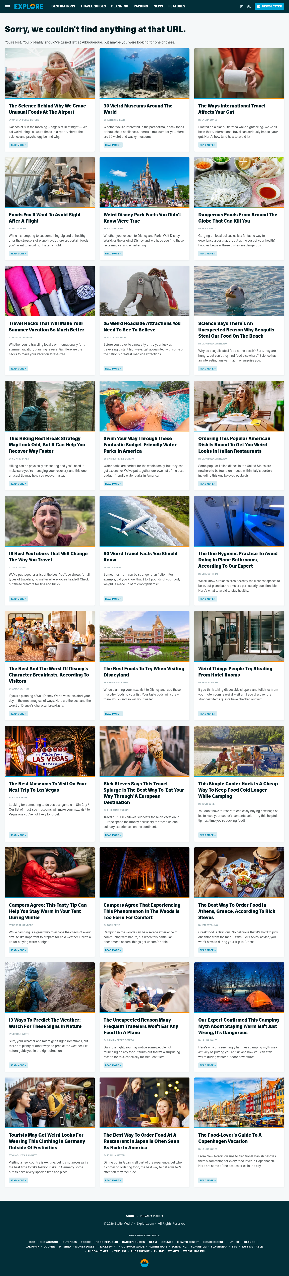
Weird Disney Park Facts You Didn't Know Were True (142, 218)
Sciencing (179, 1246)
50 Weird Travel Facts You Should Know (140, 557)
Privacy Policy (151, 1216)
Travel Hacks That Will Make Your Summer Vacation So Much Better (46, 327)
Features (176, 6)
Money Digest (85, 1246)
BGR (32, 1242)
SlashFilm (199, 1246)
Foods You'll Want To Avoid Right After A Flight (45, 218)
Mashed (65, 1246)
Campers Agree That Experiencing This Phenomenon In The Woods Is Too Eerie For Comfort (142, 911)
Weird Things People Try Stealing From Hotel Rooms (235, 672)
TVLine (159, 1251)
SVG (234, 1246)
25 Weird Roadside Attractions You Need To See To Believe (142, 327)
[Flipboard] (241, 6)
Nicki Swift (108, 1246)
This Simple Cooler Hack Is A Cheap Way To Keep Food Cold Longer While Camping (238, 790)
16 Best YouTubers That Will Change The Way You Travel (48, 557)
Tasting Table (252, 1246)
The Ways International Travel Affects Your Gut (232, 109)
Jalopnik (33, 1246)
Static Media (123, 1223)
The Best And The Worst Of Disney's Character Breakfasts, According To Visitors (49, 675)
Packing (141, 6)
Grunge (167, 1242)
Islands (249, 1242)
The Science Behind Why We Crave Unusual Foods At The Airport (47, 109)
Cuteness (69, 1242)
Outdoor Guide (132, 1246)
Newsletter (269, 6)
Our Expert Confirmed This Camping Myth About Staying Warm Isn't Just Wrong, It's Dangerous (238, 1026)
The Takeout (140, 1251)
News (158, 6)
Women (173, 1251)
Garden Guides (133, 1242)
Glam (153, 1242)
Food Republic (107, 1242)
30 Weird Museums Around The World (138, 109)
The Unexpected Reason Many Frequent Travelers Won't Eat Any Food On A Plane (141, 1026)
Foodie (86, 1242)
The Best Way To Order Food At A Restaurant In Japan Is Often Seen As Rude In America (141, 1141)
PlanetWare (158, 1246)
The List (120, 1251)
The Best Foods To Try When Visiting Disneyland (144, 672)
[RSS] (249, 6)
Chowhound (49, 1242)
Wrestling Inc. (194, 1251)
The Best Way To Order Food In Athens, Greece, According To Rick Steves (236, 911)
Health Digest (188, 1242)
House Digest (213, 1242)
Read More (17, 144)
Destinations (63, 6)
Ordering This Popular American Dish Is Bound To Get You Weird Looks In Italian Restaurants (234, 445)
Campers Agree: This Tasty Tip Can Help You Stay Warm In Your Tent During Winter (48, 911)
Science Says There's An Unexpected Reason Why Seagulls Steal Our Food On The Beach (236, 330)
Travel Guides (93, 6)
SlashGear (219, 1246)
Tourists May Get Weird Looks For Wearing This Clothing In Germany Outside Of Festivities (47, 1141)
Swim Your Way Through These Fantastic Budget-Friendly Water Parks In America (140, 445)
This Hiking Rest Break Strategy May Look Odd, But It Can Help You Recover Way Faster (47, 445)
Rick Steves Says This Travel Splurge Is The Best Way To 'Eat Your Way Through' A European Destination (144, 793)
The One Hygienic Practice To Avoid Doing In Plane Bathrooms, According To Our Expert (238, 560)
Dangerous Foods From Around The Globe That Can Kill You (237, 218)
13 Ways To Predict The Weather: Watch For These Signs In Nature (45, 1023)
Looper (49, 1246)
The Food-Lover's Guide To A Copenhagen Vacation (230, 1138)
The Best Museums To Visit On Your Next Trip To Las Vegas (47, 787)
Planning (119, 6)
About (131, 1216)
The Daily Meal (99, 1251)
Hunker (233, 1242)
